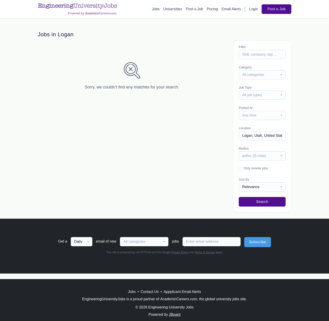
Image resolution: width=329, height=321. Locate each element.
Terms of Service (204, 252)
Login (253, 9)
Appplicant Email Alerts (182, 292)
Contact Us (150, 292)
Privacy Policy (179, 252)
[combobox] (262, 74)
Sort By (244, 179)
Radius (244, 148)
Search (262, 202)
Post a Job (194, 9)
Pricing (212, 9)
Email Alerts (231, 9)
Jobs (156, 9)
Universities (172, 9)
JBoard (174, 314)
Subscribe (257, 242)
